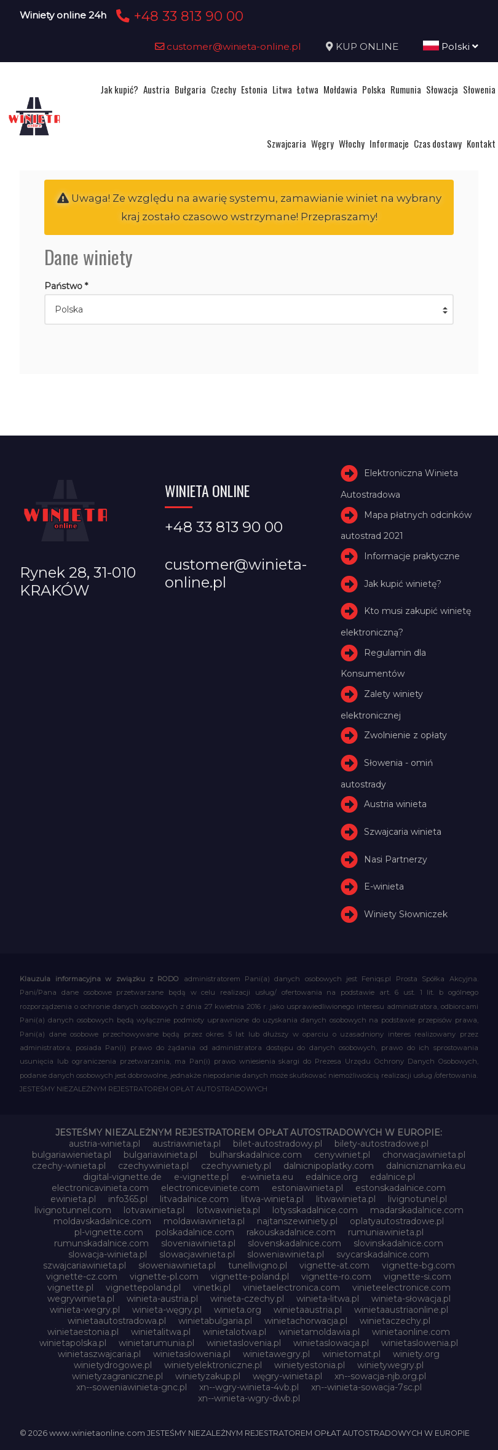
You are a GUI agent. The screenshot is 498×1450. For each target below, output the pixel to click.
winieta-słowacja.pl (411, 1298)
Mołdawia (340, 89)
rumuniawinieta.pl (386, 1232)
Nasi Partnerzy (395, 859)
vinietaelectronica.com (291, 1287)
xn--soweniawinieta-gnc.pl (131, 1387)
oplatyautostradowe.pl (397, 1221)
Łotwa (307, 89)
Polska (373, 89)
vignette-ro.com (336, 1276)
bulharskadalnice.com (256, 1154)
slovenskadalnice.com (294, 1243)
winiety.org (416, 1354)
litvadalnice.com (194, 1199)
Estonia (254, 89)
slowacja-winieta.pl (107, 1254)
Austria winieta (395, 804)
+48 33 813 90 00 (178, 16)
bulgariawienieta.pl (71, 1154)
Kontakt (481, 143)
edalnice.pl (392, 1176)
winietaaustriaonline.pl (401, 1309)
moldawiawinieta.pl (204, 1221)
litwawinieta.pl (346, 1199)
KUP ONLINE (367, 46)
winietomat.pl (351, 1354)
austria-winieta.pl (104, 1143)
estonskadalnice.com (400, 1187)
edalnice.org (332, 1176)
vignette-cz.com (81, 1276)
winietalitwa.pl (161, 1331)
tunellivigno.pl (257, 1265)
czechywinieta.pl (153, 1165)
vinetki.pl (212, 1287)
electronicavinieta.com (100, 1187)
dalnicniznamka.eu (425, 1165)
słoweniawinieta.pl (177, 1265)
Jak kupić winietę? (402, 583)
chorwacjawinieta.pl (423, 1154)
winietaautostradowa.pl (117, 1320)
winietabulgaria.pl (215, 1320)
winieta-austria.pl (162, 1298)
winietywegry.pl (390, 1365)
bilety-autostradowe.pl (381, 1143)
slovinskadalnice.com (398, 1243)
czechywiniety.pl (236, 1165)
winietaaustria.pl (308, 1309)
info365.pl (128, 1199)
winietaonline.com (411, 1331)
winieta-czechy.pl (247, 1298)
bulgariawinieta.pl (160, 1154)
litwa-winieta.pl (272, 1199)
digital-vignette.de (122, 1176)
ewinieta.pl (73, 1199)
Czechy (223, 89)
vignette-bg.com (418, 1265)
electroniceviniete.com (210, 1187)
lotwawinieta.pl (228, 1210)
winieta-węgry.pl (167, 1309)
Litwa (282, 89)
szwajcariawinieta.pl (84, 1265)
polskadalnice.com (195, 1232)
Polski (450, 46)
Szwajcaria (286, 143)
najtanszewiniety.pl (297, 1221)
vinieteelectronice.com (401, 1287)
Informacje (389, 143)
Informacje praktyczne (412, 556)
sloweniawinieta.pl (285, 1254)
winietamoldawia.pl (319, 1331)
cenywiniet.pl (342, 1154)
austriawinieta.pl (186, 1143)
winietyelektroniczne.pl (213, 1365)
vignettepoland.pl (143, 1287)
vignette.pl (70, 1287)
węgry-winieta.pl (287, 1376)
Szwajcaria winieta (402, 831)
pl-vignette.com (108, 1232)
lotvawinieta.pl (154, 1210)
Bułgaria (190, 89)
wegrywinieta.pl (80, 1298)
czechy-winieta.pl (69, 1165)
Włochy (352, 143)
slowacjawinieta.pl (197, 1254)
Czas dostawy (438, 143)
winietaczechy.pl (395, 1320)
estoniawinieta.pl (307, 1187)
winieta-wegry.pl (85, 1309)
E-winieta (384, 886)
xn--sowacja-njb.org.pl (380, 1376)
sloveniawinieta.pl (198, 1243)
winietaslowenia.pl (419, 1342)
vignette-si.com (417, 1276)
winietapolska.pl (72, 1342)
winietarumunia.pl (156, 1342)
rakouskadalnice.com (291, 1232)
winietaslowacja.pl (331, 1342)
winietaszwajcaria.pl (99, 1354)
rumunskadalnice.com (101, 1243)
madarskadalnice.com (417, 1210)
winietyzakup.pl (207, 1376)
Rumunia (405, 89)
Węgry (322, 143)
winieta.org (237, 1309)
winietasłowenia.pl (192, 1354)
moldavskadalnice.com (102, 1221)
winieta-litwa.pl (327, 1298)
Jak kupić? (119, 89)
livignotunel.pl (417, 1199)
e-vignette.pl (201, 1176)
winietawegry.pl (276, 1354)
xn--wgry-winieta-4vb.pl (249, 1387)
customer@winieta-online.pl (228, 46)
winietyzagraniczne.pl (117, 1376)
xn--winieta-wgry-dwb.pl (249, 1398)
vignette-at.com (334, 1265)
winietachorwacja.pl (305, 1320)
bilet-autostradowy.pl (277, 1143)
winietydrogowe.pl (113, 1365)
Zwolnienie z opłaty (405, 735)
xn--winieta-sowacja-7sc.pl (366, 1387)
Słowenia (479, 89)
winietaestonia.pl (83, 1331)
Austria (156, 89)
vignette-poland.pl (250, 1276)
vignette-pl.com (164, 1276)
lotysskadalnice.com (315, 1210)
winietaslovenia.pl (244, 1342)
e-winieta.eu (267, 1176)
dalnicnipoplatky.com (328, 1165)
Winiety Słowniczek (406, 914)
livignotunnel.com (72, 1210)
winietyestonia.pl (309, 1365)
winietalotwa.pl (234, 1331)
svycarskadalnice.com (382, 1254)
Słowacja (442, 89)
